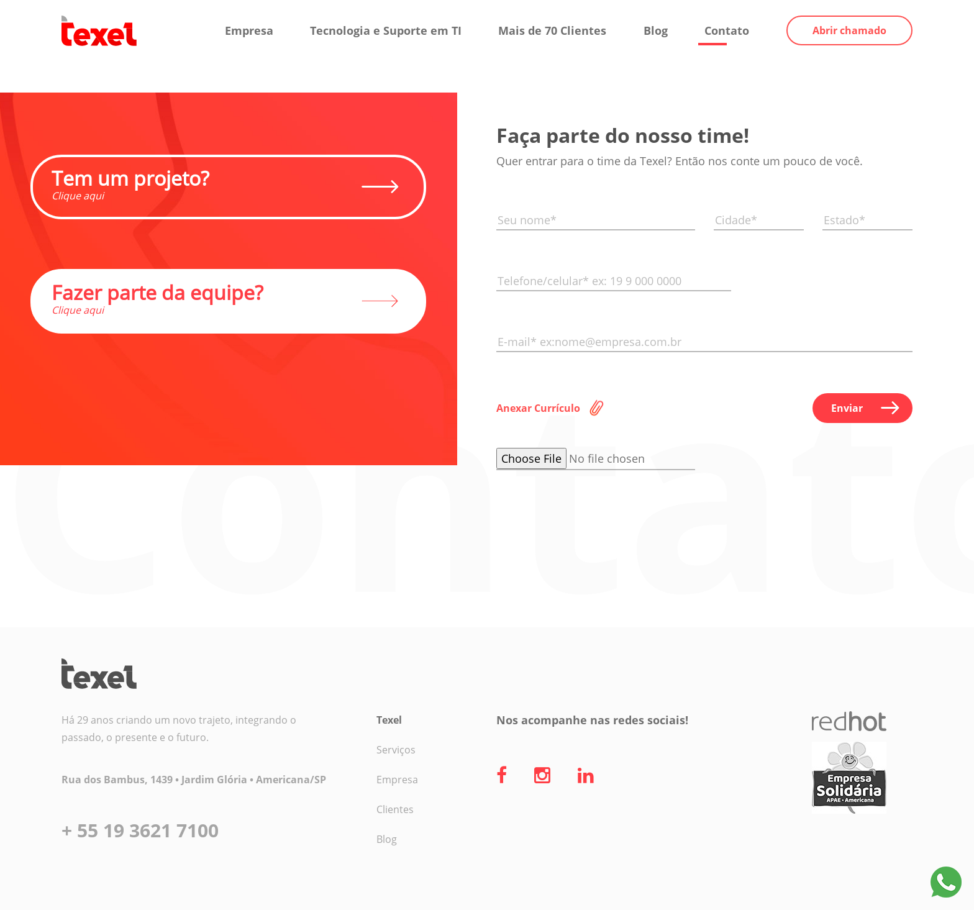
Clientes (395, 809)
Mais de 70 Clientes (552, 30)
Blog (656, 30)
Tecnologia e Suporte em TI (386, 30)
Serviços (396, 750)
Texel (389, 720)
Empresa (249, 30)
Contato (726, 30)
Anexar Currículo (538, 408)
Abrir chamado (849, 30)
